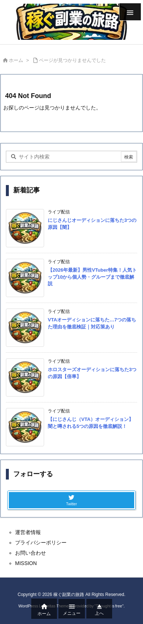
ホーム (16, 60)
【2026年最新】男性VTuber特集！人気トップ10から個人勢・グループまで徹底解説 (92, 276)
